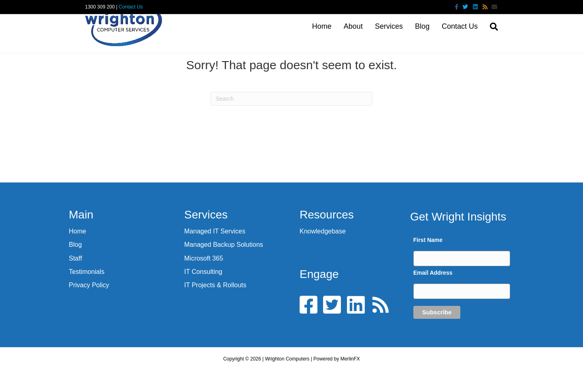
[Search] (491, 26)
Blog (422, 26)
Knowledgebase (323, 231)
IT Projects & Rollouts (215, 285)
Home (322, 26)
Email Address (433, 272)
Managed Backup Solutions (223, 244)
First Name (428, 240)
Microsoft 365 (203, 258)
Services (389, 26)
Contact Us (131, 7)
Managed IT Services (214, 231)
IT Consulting (203, 271)
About (353, 26)
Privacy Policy (89, 285)
